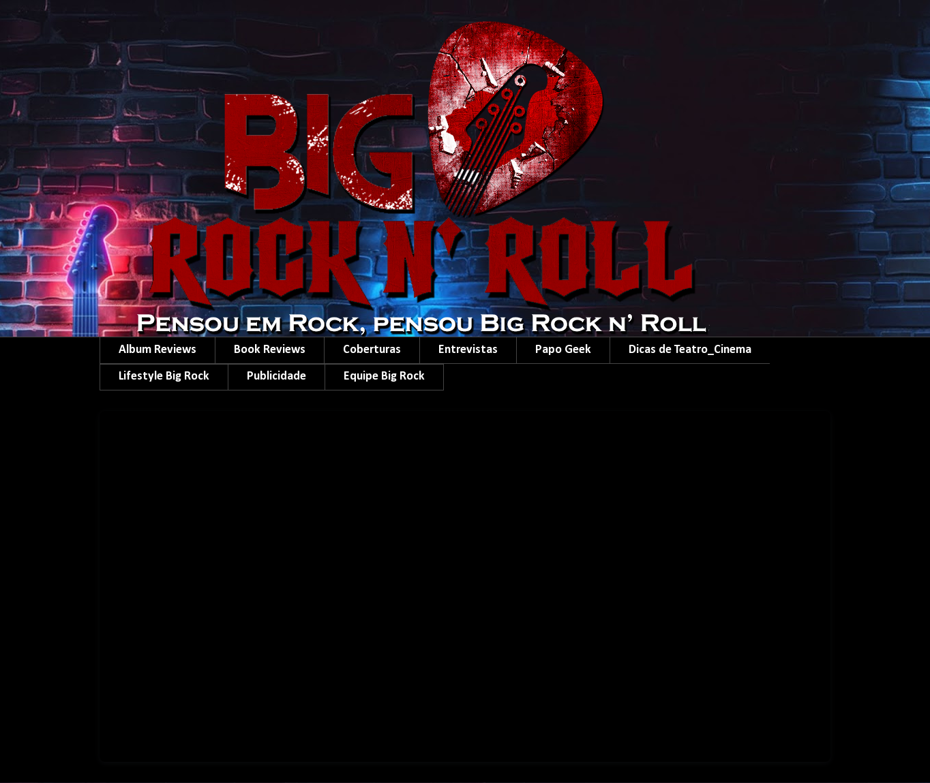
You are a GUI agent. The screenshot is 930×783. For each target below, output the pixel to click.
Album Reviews (157, 349)
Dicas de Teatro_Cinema (690, 349)
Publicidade (276, 376)
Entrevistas (468, 349)
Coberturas (372, 349)
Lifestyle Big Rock (164, 376)
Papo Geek (563, 349)
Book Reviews (269, 349)
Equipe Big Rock (384, 376)
